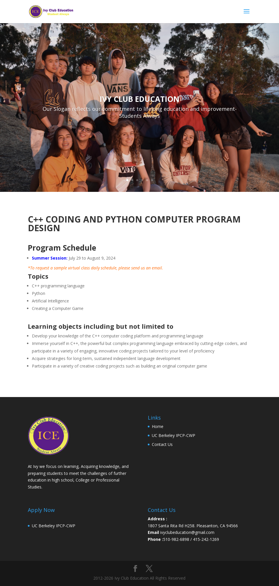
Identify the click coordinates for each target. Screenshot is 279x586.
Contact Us (162, 444)
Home (157, 426)
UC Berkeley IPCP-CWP (173, 435)
